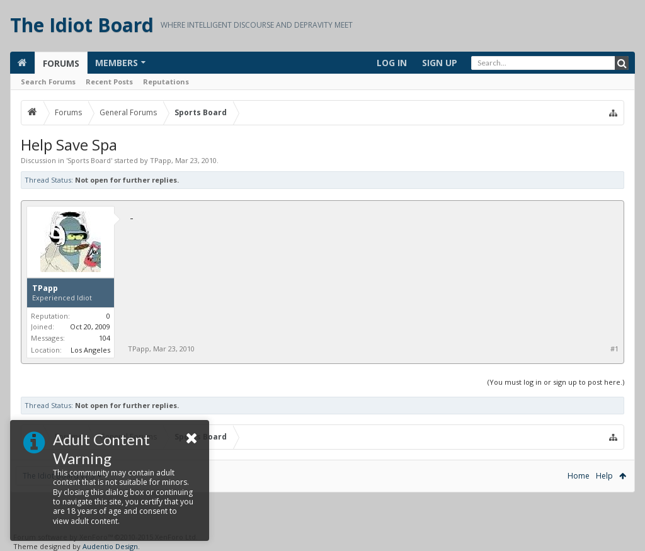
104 (104, 338)
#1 (614, 348)
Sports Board (89, 160)
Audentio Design (110, 546)
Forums (61, 63)
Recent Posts (109, 81)
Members (116, 63)
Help (604, 475)
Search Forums (48, 81)
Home (579, 475)
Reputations (166, 81)
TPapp (160, 160)
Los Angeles (90, 350)
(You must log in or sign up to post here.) (556, 382)
